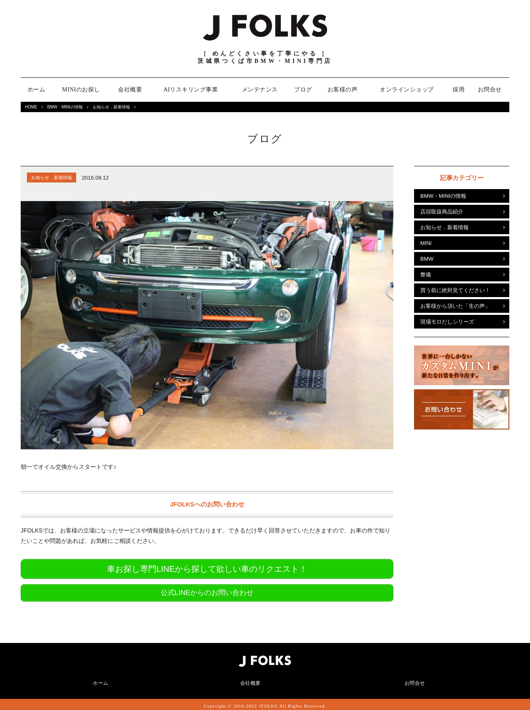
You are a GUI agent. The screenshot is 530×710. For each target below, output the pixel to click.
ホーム (36, 89)
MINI (425, 243)
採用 (459, 89)
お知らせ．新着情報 (111, 107)
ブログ (303, 89)
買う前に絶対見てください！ (455, 290)
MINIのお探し (81, 89)
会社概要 (130, 89)
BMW (427, 259)
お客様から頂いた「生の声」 (455, 306)
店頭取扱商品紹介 (441, 212)
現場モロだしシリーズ (447, 322)
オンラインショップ (407, 89)
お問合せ (490, 89)
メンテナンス (260, 89)
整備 (425, 274)
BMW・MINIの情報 (65, 107)
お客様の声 (343, 89)
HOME (31, 107)
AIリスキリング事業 (191, 89)
